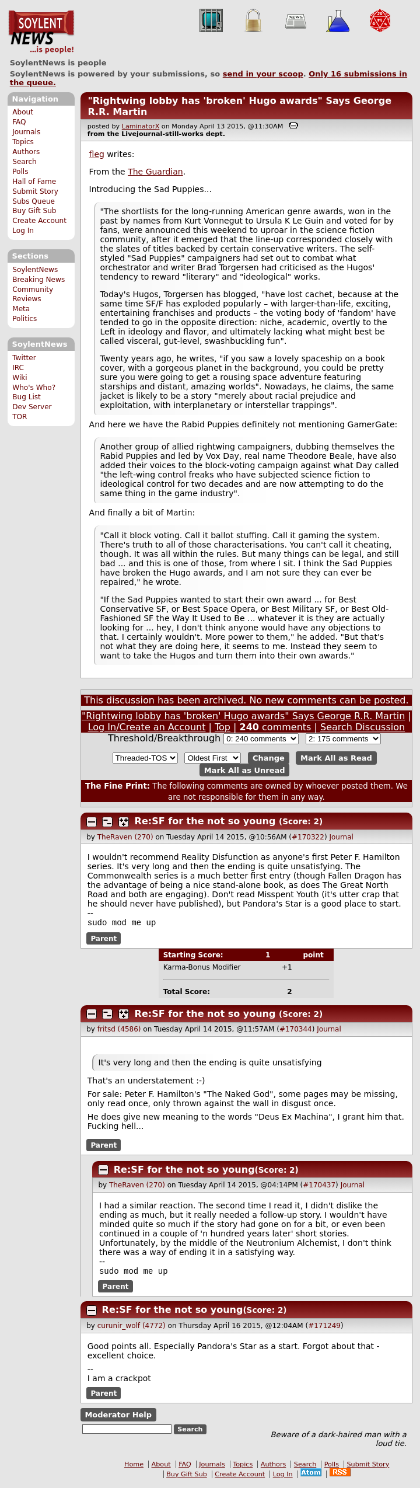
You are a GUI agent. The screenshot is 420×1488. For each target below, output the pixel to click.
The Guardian (155, 171)
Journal (341, 837)
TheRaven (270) (125, 837)
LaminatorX (141, 126)
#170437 (319, 1186)
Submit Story (35, 191)
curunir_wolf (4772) (131, 1328)
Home (134, 1466)
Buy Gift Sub (34, 211)
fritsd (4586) (119, 1030)
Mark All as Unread (244, 770)
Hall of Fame (34, 181)
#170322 (308, 837)
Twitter (24, 358)
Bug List (26, 397)
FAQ (19, 122)
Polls (20, 172)
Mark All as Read (336, 758)
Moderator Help (118, 1417)
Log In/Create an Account (147, 727)
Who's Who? (33, 388)
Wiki (19, 378)
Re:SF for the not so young (205, 821)
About (22, 112)
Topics (23, 142)
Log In (23, 230)
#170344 (295, 1030)
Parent (103, 939)
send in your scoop (263, 73)
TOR (19, 417)
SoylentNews (41, 32)
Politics (24, 319)
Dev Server (31, 407)
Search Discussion (362, 727)
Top (222, 727)
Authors (26, 152)
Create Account (39, 221)
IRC (18, 368)
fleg (96, 154)
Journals (26, 132)
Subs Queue (33, 201)
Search (24, 162)
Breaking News (38, 280)
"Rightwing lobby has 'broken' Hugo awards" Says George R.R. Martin (243, 716)
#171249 (324, 1328)
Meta (21, 309)
